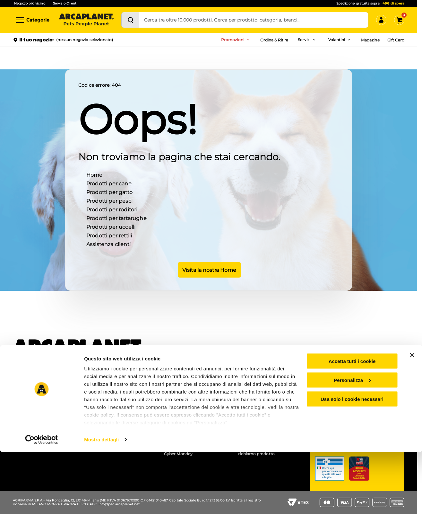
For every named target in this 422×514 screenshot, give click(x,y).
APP (94, 381)
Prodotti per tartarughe (116, 218)
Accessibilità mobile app (261, 398)
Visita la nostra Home (209, 269)
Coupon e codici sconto (187, 381)
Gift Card (395, 40)
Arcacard (173, 403)
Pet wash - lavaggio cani (113, 398)
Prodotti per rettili (109, 235)
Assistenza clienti (108, 244)
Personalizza (352, 442)
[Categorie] (32, 19)
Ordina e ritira (103, 390)
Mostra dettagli (101, 501)
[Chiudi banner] (412, 417)
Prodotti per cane (109, 183)
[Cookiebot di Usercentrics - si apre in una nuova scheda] (41, 501)
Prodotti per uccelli (110, 226)
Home (94, 174)
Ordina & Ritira (274, 40)
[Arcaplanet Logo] (86, 19)
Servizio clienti (341, 387)
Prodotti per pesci (109, 200)
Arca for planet (29, 398)
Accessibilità (250, 390)
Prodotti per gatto (109, 192)
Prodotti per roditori (111, 209)
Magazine (370, 40)
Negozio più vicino (29, 3)
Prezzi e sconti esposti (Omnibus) (185, 392)
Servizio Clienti (65, 3)
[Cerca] (130, 20)
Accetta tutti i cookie (352, 423)
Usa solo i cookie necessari (352, 461)
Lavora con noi (29, 390)
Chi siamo (25, 381)
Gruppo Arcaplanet (256, 381)
